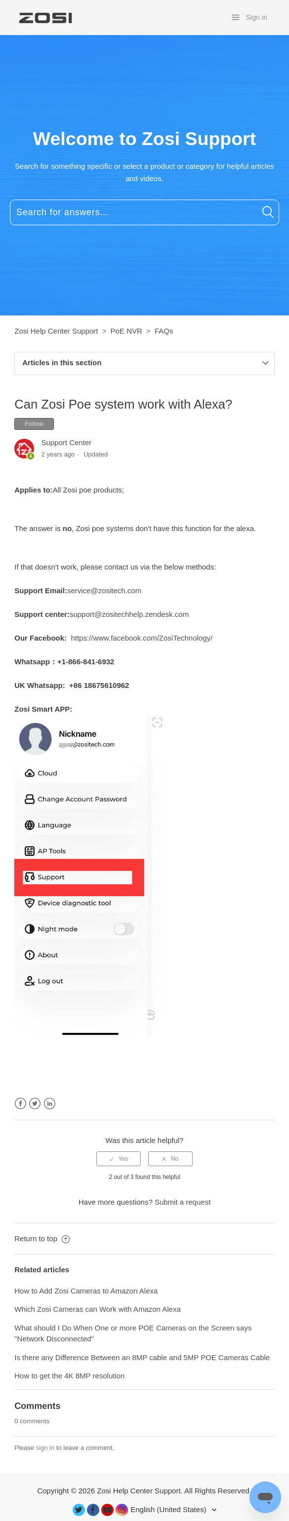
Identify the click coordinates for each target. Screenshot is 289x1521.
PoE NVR (126, 331)
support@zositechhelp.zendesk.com (129, 614)
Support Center (66, 442)
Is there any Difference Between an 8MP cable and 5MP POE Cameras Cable (142, 1357)
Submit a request (182, 1202)
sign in (45, 1447)
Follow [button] (34, 423)
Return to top (42, 1238)
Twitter (35, 1104)
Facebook (20, 1104)
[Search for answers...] (144, 213)
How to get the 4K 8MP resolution (69, 1375)
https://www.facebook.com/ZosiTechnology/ (141, 638)
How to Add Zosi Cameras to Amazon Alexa (86, 1291)
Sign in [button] (256, 17)
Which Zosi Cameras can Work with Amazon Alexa (97, 1309)
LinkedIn (49, 1104)
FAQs (164, 331)
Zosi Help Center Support (56, 331)
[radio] (118, 1158)
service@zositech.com (104, 590)
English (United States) (169, 1509)
